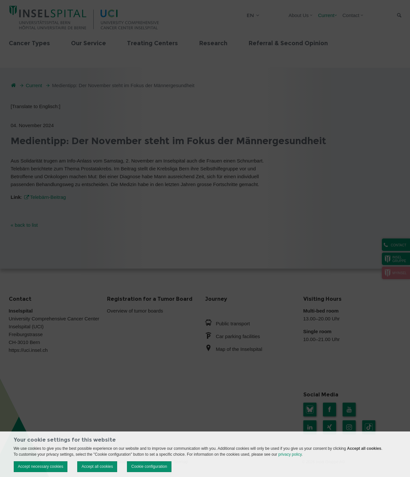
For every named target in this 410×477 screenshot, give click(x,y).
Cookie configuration (149, 466)
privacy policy (289, 454)
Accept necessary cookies (40, 466)
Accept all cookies (97, 466)
